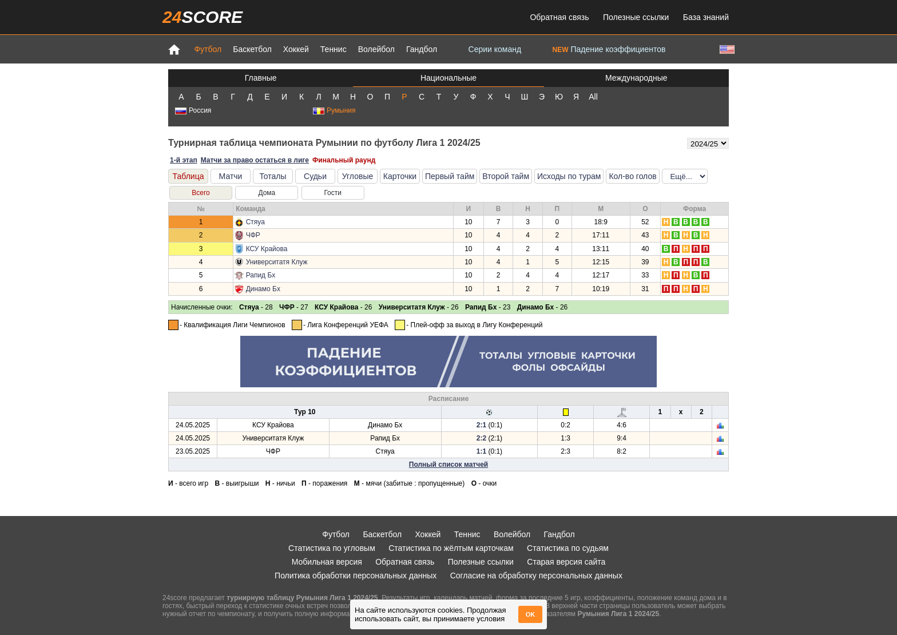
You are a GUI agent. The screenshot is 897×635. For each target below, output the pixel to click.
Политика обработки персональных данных (355, 575)
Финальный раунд (343, 160)
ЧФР (253, 235)
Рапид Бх (261, 275)
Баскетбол (252, 49)
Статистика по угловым (331, 548)
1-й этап (183, 160)
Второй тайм (505, 176)
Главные (261, 77)
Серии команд (495, 49)
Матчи (231, 176)
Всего (200, 193)
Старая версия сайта (566, 561)
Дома (266, 193)
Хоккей (296, 49)
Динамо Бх (263, 289)
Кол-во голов (632, 176)
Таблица (188, 176)
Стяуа (255, 222)
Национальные (448, 77)
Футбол (207, 49)
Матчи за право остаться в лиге (255, 160)
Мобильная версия (327, 561)
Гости (333, 193)
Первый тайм (449, 176)
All (593, 96)
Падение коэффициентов (609, 49)
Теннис (333, 49)
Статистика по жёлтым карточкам (451, 548)
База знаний (706, 17)
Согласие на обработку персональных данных (536, 575)
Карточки (399, 176)
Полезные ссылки (636, 17)
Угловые (357, 176)
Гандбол (421, 49)
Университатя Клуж (277, 262)
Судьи (315, 176)
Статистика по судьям (568, 548)
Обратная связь (559, 17)
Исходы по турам (569, 176)
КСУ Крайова (267, 249)
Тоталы (272, 176)
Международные (636, 77)
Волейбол (376, 49)
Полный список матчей (448, 465)
